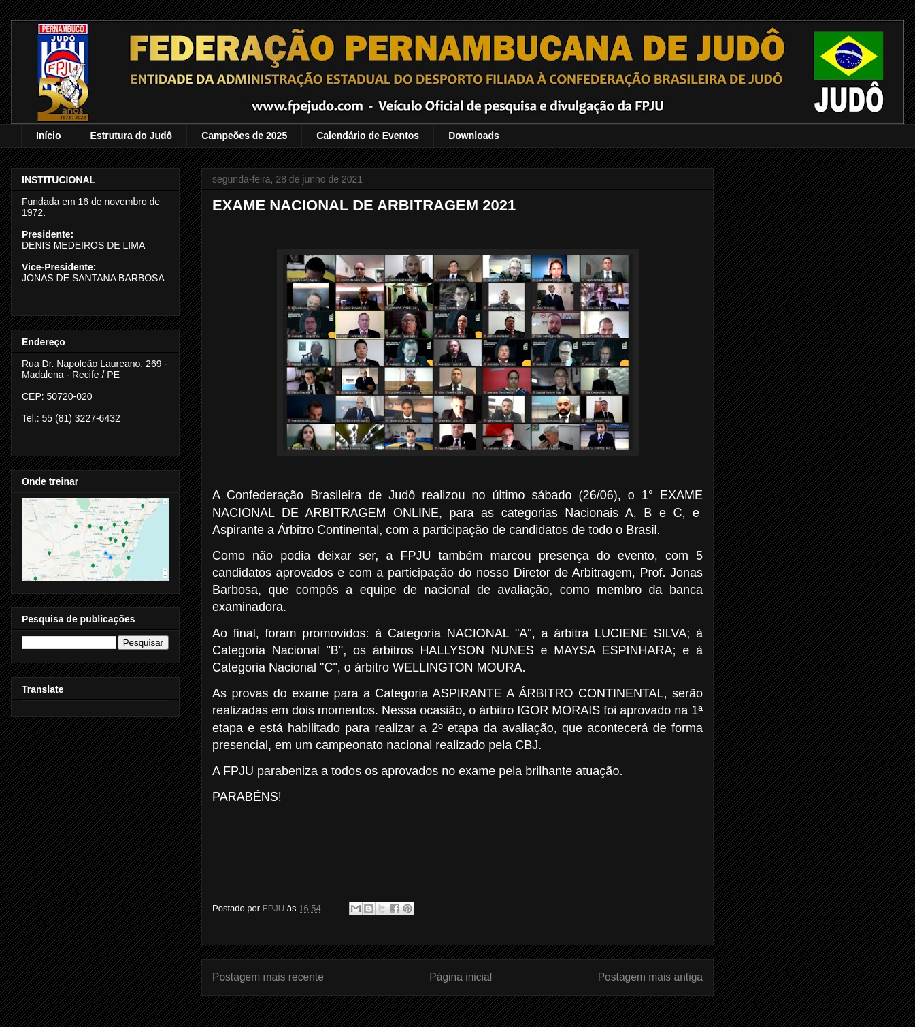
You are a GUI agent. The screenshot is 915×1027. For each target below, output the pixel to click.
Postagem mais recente (268, 977)
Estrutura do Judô (131, 135)
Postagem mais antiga (650, 977)
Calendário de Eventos (367, 135)
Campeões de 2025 (244, 135)
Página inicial (460, 977)
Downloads (473, 135)
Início (48, 135)
